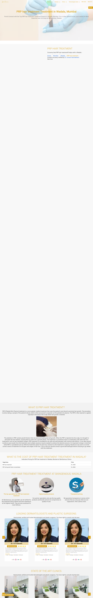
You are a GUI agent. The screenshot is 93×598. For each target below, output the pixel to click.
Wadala (63, 56)
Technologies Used (73, 2)
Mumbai (55, 56)
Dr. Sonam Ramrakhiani (72, 57)
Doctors (57, 2)
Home (49, 56)
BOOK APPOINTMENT (8, 594)
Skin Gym (84, 1)
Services (49, 2)
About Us (90, 1)
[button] (89, 537)
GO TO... (90, 7)
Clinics (63, 2)
